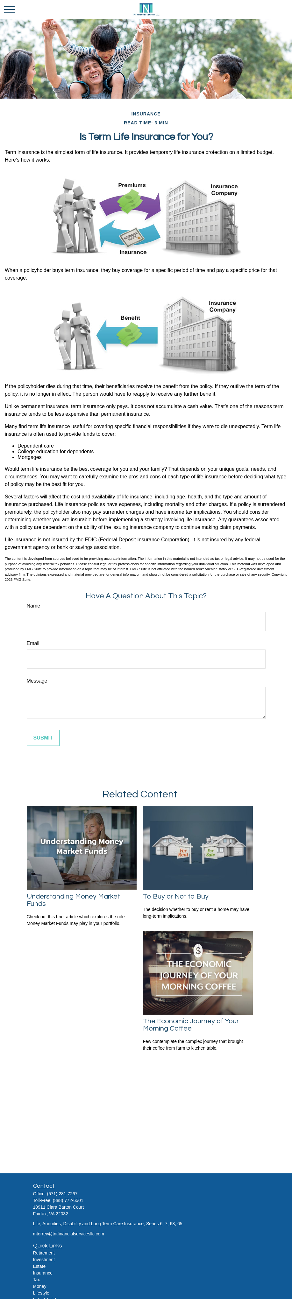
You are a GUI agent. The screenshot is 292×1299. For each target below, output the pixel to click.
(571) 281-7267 (62, 1193)
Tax (36, 1279)
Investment (44, 1259)
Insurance (43, 1272)
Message (37, 681)
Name (33, 605)
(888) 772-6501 (68, 1200)
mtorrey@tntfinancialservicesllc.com (68, 1233)
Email (33, 643)
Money (39, 1286)
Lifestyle (41, 1293)
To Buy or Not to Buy (176, 896)
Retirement (44, 1252)
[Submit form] (43, 738)
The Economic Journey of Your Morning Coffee (191, 1025)
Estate (39, 1266)
